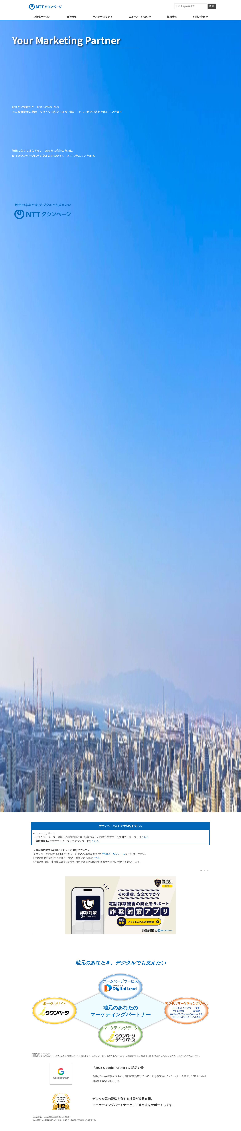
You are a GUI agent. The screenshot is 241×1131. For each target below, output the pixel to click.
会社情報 (72, 17)
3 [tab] (207, 870)
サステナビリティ (102, 17)
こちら (145, 837)
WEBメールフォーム (113, 854)
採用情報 (172, 17)
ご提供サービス (42, 17)
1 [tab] (200, 870)
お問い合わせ (200, 17)
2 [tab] (204, 870)
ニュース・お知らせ (140, 17)
